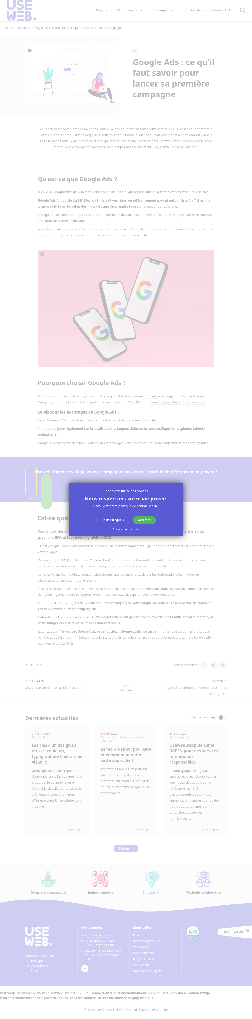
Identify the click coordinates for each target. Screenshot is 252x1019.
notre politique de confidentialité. (134, 506)
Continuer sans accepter (126, 529)
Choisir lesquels (113, 520)
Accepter (144, 520)
